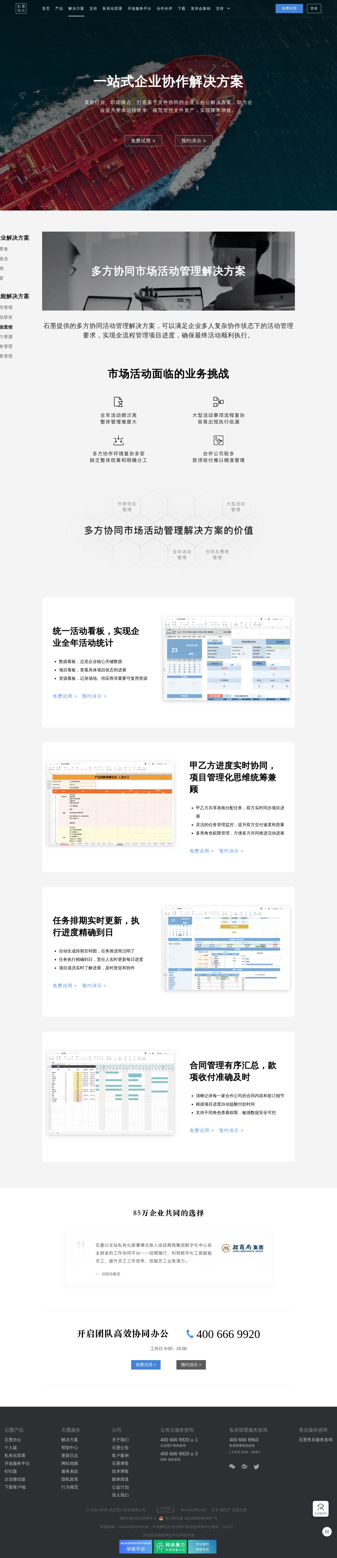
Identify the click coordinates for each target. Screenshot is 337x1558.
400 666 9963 (243, 1439)
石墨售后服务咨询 (316, 1439)
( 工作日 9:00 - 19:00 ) (244, 1452)
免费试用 (289, 8)
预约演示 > (193, 140)
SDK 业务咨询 (170, 1459)
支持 (223, 8)
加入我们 (120, 1495)
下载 (182, 8)
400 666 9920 (223, 1334)
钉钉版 (10, 1471)
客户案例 (120, 1455)
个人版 (10, 1447)
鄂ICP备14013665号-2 (138, 1518)
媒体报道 (120, 1479)
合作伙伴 (164, 8)
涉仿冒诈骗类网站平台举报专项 (168, 1535)
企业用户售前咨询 (173, 1445)
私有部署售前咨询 (242, 1445)
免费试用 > (143, 140)
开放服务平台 (139, 8)
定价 (93, 8)
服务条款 (69, 1471)
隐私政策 (69, 1479)
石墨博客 (120, 1463)
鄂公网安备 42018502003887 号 (188, 1518)
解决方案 (76, 8)
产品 (59, 8)
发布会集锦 (201, 8)
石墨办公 (12, 1439)
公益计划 (120, 1487)
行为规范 (69, 1487)
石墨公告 (120, 1447)
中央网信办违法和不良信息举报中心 (182, 1527)
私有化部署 (112, 8)
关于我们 (120, 1439)
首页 (46, 8)
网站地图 (69, 1463)
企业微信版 (15, 1479)
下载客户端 (15, 1487)
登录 (314, 8)
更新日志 (69, 1455)
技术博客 (120, 1471)
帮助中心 (69, 1447)
